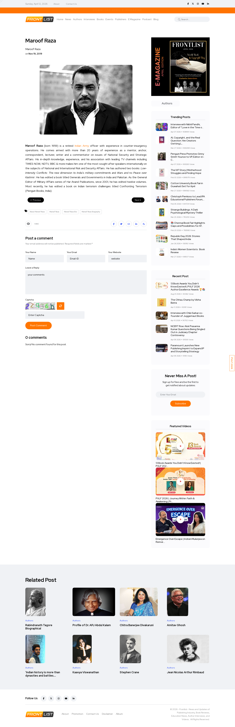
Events (109, 19)
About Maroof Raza (37, 212)
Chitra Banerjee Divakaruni (136, 625)
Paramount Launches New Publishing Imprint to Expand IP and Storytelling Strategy (187, 348)
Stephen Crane (129, 672)
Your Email (72, 252)
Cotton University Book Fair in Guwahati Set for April (187, 185)
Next (138, 200)
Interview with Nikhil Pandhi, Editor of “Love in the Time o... (187, 126)
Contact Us (71, 4)
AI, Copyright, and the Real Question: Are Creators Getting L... (185, 140)
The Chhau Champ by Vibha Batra (186, 301)
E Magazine (134, 19)
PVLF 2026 (232, 363)
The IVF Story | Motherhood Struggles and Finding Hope (186, 171)
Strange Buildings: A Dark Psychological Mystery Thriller (187, 211)
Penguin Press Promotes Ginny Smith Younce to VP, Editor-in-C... (187, 156)
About (56, 4)
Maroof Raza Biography (91, 212)
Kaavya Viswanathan (86, 672)
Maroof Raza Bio (70, 212)
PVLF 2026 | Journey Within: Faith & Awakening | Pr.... (175, 500)
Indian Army (82, 145)
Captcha (29, 299)
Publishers (120, 19)
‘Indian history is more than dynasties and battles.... (42, 674)
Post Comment (38, 325)
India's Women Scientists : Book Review (188, 251)
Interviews (89, 19)
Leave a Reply (32, 267)
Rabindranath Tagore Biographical (38, 626)
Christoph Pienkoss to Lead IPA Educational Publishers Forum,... (188, 198)
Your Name (30, 252)
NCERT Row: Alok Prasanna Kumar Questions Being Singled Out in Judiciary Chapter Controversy (188, 331)
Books (100, 19)
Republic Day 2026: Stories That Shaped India (185, 238)
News (68, 19)
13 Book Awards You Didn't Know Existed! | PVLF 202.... (178, 464)
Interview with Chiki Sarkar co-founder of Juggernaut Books (187, 314)
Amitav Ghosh (176, 625)
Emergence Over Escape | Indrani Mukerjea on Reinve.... (180, 540)
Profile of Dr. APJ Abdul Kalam (92, 625)
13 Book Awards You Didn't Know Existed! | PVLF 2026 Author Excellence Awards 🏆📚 (188, 286)
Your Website (114, 252)
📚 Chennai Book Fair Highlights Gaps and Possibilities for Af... (188, 224)
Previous (36, 200)
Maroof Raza (54, 212)
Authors (77, 19)
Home (60, 19)
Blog (155, 19)
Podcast (147, 19)
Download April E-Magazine (117, 10)
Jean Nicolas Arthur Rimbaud (185, 672)
